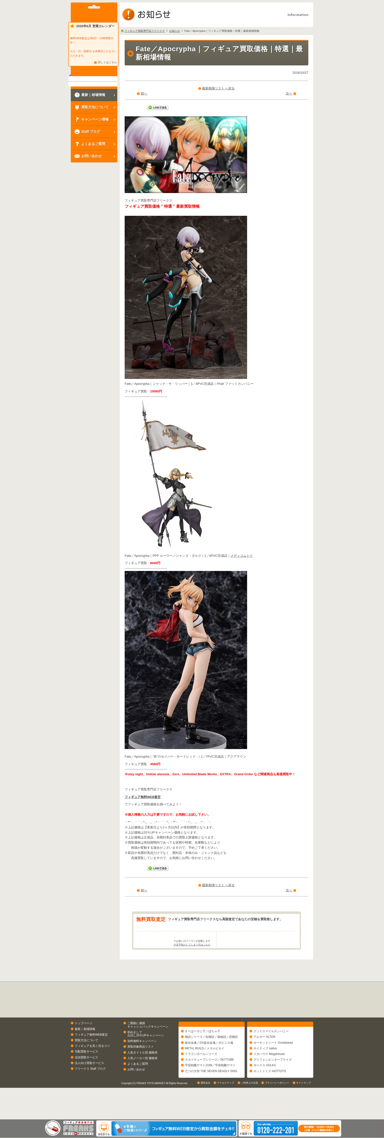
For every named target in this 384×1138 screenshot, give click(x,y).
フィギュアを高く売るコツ (92, 1065)
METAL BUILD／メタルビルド (204, 1069)
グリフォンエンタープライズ (272, 1081)
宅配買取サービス (86, 1071)
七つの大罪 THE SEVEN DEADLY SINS (211, 1092)
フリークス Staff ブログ (90, 1088)
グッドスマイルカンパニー (271, 1052)
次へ (289, 93)
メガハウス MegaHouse (269, 1075)
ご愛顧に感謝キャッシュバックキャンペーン (147, 1044)
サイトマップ (303, 1114)
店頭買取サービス (86, 1076)
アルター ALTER (264, 1058)
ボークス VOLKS (264, 1087)
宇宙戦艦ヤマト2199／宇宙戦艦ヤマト (210, 1087)
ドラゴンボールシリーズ (201, 1075)
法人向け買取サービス (89, 1082)
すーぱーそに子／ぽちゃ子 (202, 1052)
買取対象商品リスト (140, 1066)
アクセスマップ (225, 1114)
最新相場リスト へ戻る (218, 88)
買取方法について (86, 1059)
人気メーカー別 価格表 (142, 1077)
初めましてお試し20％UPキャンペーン (145, 1053)
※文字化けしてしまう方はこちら (192, 964)
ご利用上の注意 (249, 1114)
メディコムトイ (241, 555)
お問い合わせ (136, 1088)
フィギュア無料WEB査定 (143, 797)
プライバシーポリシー (277, 1114)
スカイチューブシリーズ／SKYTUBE (209, 1081)
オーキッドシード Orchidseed (273, 1064)
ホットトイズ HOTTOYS (269, 1092)
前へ (144, 93)
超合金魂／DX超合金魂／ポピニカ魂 (209, 1064)
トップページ (83, 1042)
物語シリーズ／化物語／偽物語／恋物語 (211, 1058)
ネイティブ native (265, 1069)
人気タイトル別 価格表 (142, 1071)
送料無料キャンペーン (142, 1060)
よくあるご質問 (137, 1083)
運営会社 (205, 1114)
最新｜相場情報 (85, 1048)
